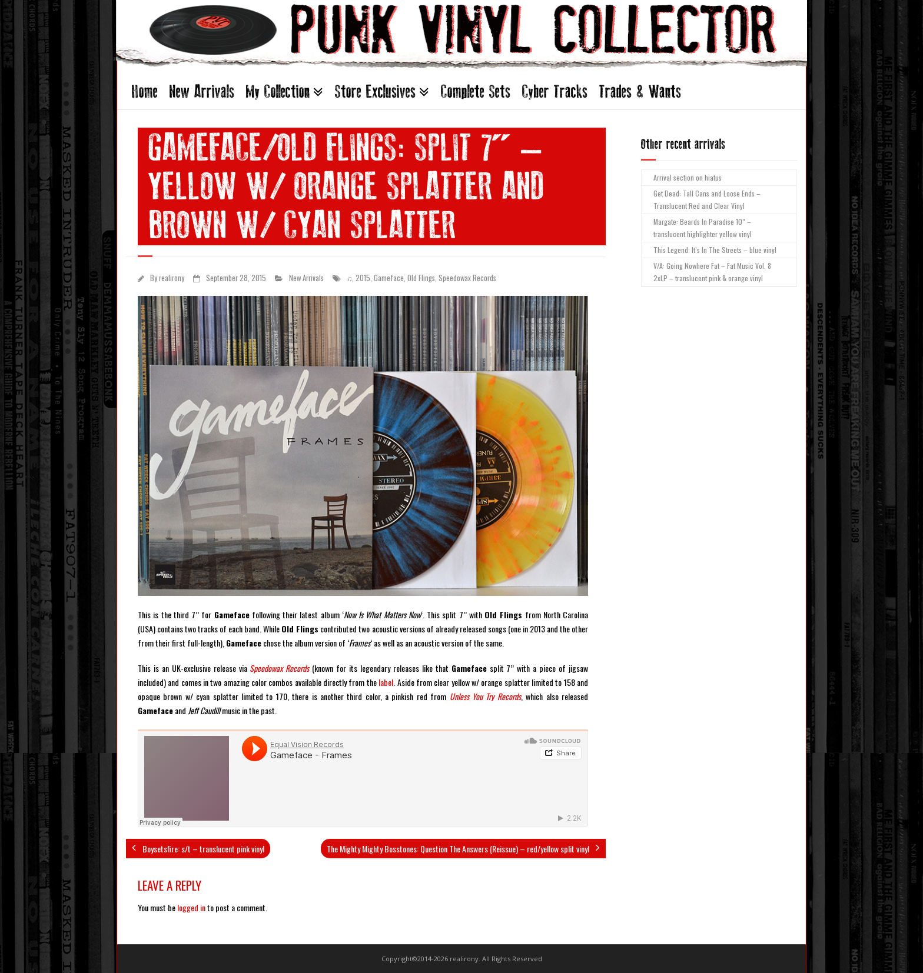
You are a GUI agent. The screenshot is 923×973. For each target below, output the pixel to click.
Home (145, 91)
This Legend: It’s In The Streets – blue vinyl (714, 250)
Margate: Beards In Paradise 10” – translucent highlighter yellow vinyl (702, 227)
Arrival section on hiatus (687, 177)
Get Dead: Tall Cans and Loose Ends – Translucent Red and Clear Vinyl (707, 199)
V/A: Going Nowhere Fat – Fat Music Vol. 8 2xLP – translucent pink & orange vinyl (712, 272)
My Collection (278, 91)
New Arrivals (202, 91)
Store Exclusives (375, 91)
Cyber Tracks (554, 91)
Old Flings (421, 278)
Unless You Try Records (485, 696)
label (386, 682)
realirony (171, 278)
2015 (363, 278)
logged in (191, 907)
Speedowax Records (467, 278)
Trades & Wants (640, 91)
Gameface (389, 278)
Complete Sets (475, 91)
